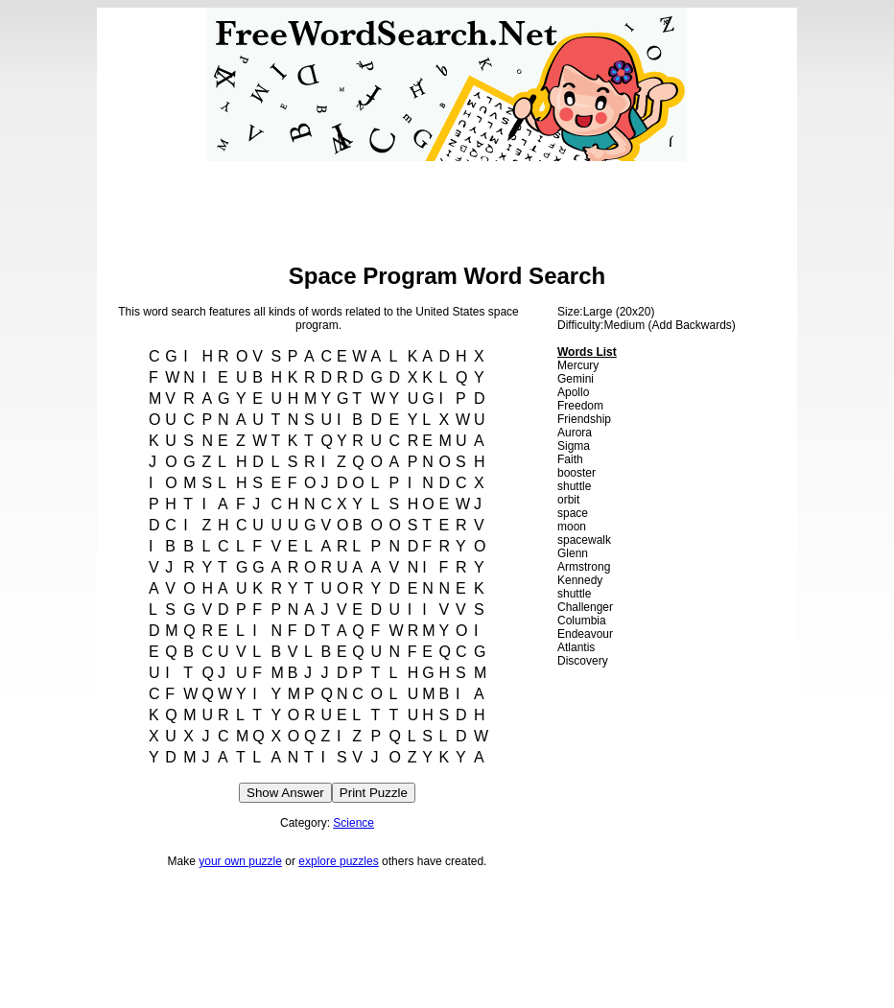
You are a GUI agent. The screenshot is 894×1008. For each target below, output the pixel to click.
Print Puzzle (374, 792)
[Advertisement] (447, 204)
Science (353, 823)
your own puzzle (240, 861)
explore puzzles (338, 861)
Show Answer (285, 792)
